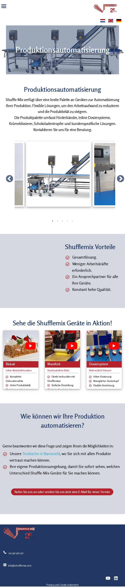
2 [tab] (57, 221)
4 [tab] (67, 221)
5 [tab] (72, 221)
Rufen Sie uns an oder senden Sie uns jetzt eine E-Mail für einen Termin (62, 492)
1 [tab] (52, 221)
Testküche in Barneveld (41, 453)
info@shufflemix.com (19, 565)
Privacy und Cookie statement (62, 584)
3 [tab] (62, 221)
